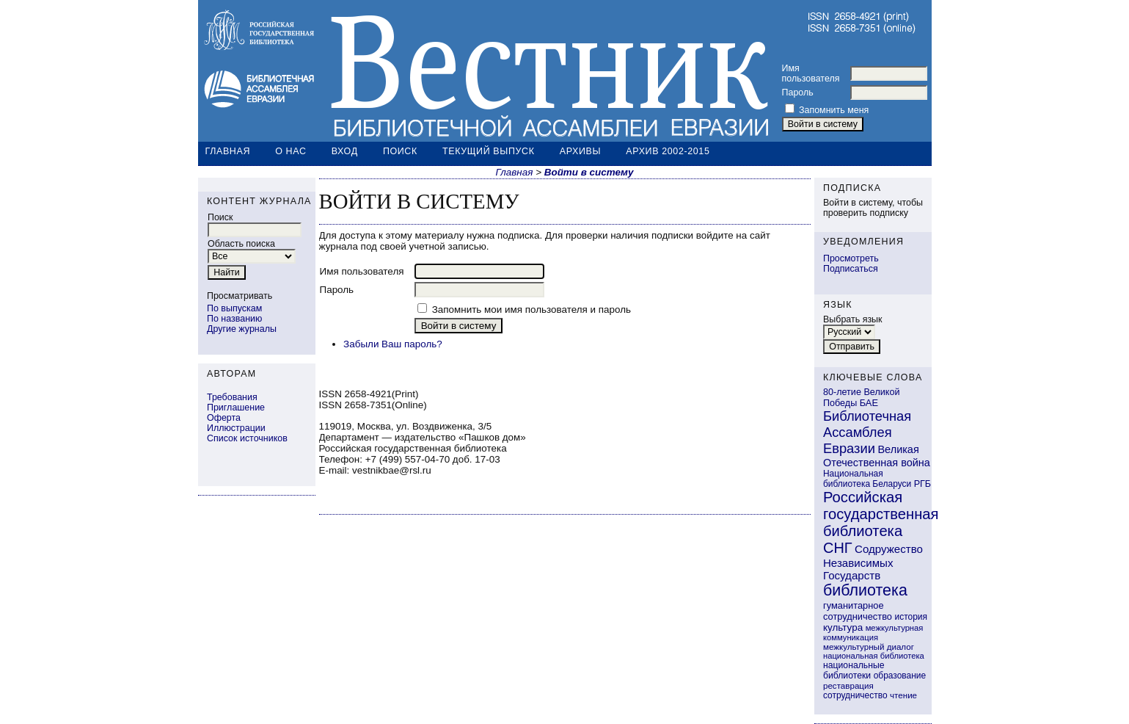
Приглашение (236, 407)
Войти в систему (589, 172)
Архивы (580, 151)
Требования (232, 397)
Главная (228, 151)
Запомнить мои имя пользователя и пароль (531, 309)
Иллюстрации (236, 428)
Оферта (224, 418)
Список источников (247, 438)
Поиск (400, 151)
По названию (234, 319)
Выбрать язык (853, 319)
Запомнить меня (834, 110)
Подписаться (850, 269)
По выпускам (234, 308)
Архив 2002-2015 (667, 151)
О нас (290, 151)
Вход (345, 151)
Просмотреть (851, 258)
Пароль (798, 92)
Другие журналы (242, 329)
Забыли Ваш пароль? (392, 344)
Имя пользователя (811, 73)
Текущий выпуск (488, 151)
